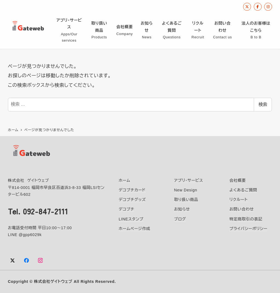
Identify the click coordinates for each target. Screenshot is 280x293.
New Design (185, 190)
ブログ (180, 219)
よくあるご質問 (243, 190)
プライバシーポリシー (248, 228)
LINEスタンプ (131, 219)
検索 (262, 104)
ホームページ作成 (134, 228)
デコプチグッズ (132, 199)
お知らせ (182, 209)
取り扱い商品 (186, 199)
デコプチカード (132, 190)
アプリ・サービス (188, 180)
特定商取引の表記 (245, 219)
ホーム (124, 180)
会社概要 (237, 180)
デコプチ (126, 209)
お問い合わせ (241, 209)
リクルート (238, 199)
